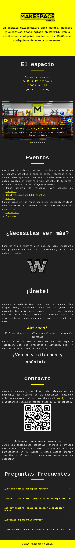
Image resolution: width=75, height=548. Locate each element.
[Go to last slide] (6, 120)
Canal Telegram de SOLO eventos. (25, 195)
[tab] (30, 142)
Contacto (10, 192)
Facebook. (11, 216)
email (60, 398)
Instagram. (12, 213)
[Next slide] (69, 120)
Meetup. (10, 199)
